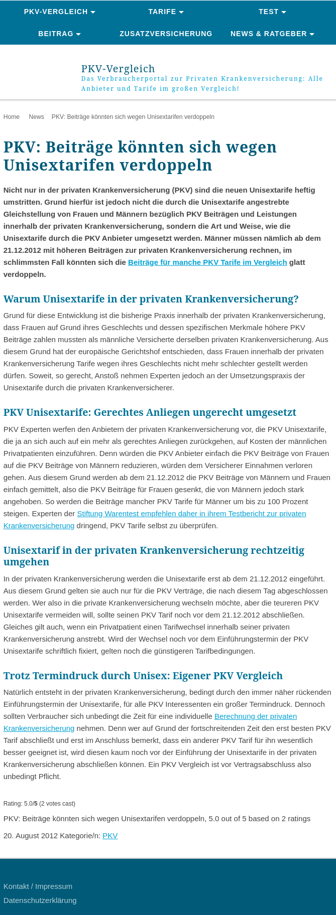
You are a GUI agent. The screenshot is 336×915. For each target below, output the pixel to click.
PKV (110, 835)
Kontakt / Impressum (38, 886)
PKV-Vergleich (56, 12)
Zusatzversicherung (166, 34)
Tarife (163, 12)
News (36, 116)
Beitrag (55, 34)
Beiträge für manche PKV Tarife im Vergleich (207, 262)
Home (12, 116)
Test (269, 12)
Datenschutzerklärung (40, 900)
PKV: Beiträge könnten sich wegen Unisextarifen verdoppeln (133, 116)
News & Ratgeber (269, 34)
